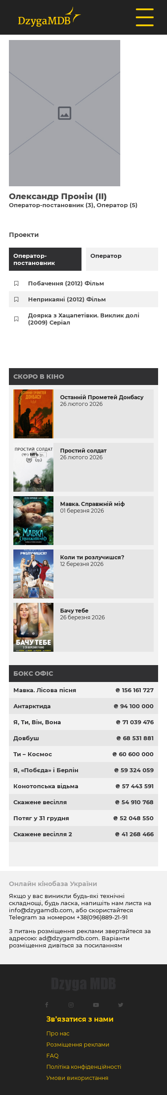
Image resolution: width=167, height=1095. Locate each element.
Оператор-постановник (34, 259)
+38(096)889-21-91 (102, 917)
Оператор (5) (117, 205)
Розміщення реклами (78, 1044)
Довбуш (26, 738)
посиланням (103, 945)
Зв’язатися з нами (80, 1019)
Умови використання (77, 1078)
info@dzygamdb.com (41, 910)
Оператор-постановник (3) (51, 205)
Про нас (57, 1033)
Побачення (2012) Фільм (66, 283)
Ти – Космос (32, 754)
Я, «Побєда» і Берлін (45, 770)
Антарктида (32, 706)
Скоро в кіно (38, 377)
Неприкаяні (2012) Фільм (67, 299)
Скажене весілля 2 (42, 834)
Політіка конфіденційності (83, 1066)
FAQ (52, 1055)
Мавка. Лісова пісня (44, 690)
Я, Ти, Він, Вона (37, 722)
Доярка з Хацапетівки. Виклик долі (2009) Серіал (83, 319)
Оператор (106, 255)
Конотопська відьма (45, 786)
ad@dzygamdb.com (68, 938)
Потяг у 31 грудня (41, 818)
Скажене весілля (40, 802)
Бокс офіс (33, 674)
